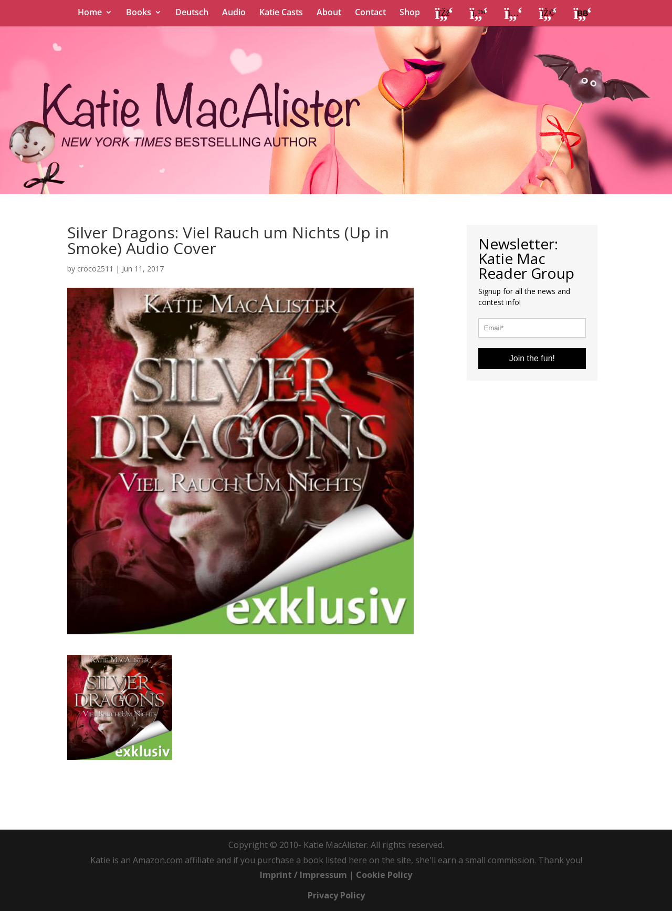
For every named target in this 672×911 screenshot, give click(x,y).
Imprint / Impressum (303, 875)
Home (90, 13)
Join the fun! (532, 358)
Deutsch (191, 13)
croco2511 (95, 269)
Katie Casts (281, 13)
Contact (370, 13)
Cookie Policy (384, 875)
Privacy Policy (336, 895)
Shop (410, 13)
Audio (234, 13)
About (329, 13)
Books (138, 13)
